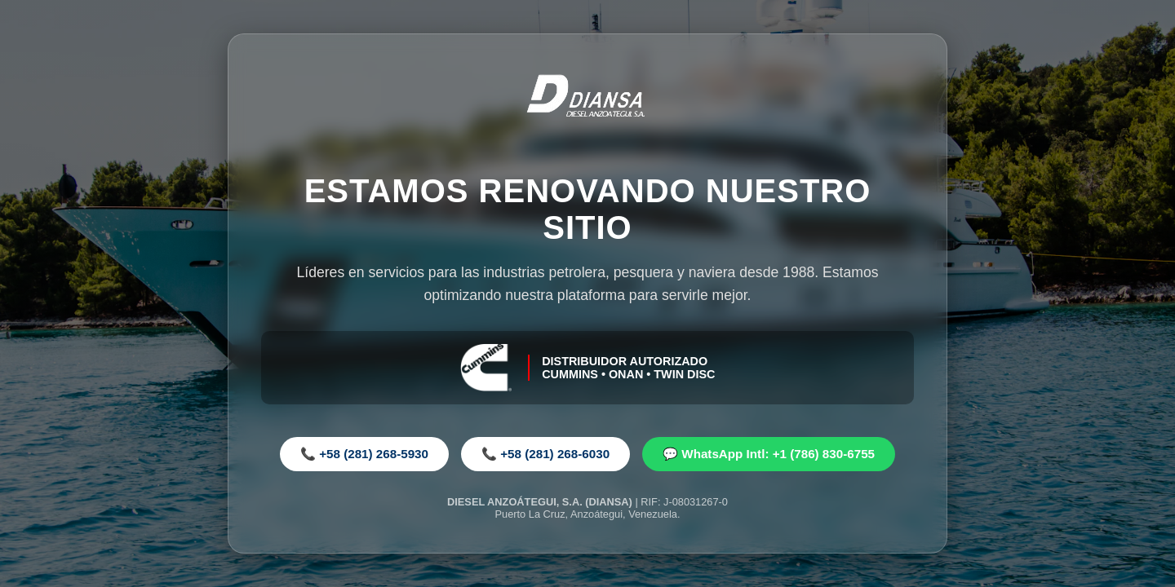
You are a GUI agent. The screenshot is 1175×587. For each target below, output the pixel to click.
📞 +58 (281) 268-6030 (545, 454)
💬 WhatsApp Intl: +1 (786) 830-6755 (769, 454)
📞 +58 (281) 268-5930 (364, 454)
